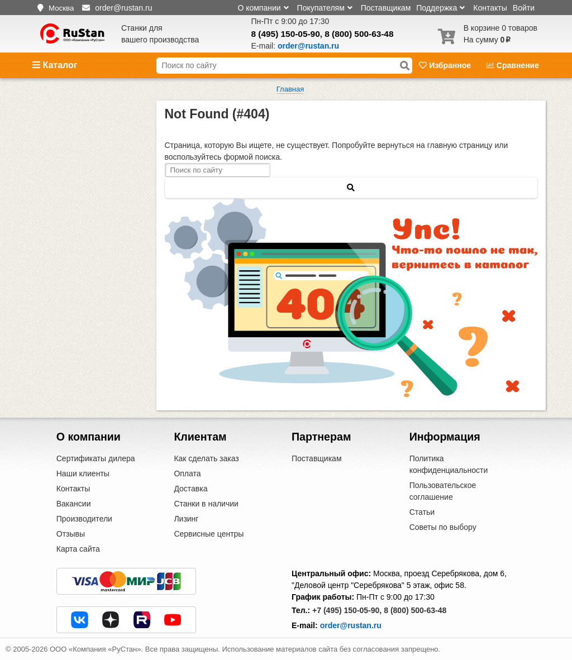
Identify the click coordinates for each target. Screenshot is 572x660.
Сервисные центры (209, 533)
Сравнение (513, 65)
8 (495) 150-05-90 (285, 34)
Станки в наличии (206, 503)
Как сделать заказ (206, 458)
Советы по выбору (442, 527)
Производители (84, 518)
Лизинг (186, 518)
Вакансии (73, 503)
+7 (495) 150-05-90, (347, 610)
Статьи (422, 512)
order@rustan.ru (351, 625)
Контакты (490, 7)
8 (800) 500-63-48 (359, 34)
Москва (61, 8)
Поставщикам (386, 7)
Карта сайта (78, 548)
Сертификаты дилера (95, 458)
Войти (524, 7)
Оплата (187, 473)
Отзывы (70, 533)
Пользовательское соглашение (442, 491)
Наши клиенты (82, 473)
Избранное (446, 65)
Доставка (190, 488)
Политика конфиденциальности (448, 464)
